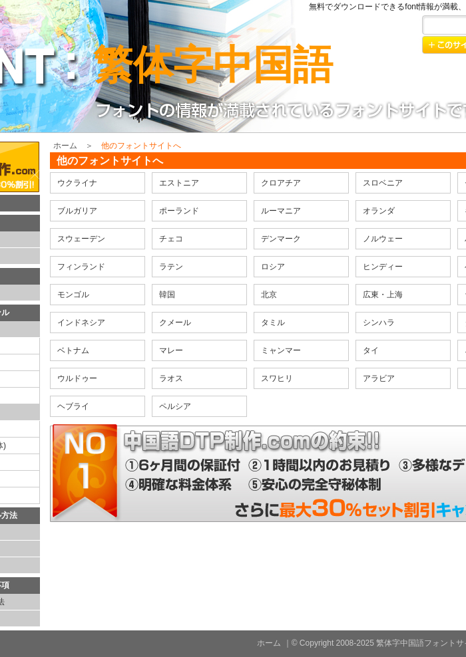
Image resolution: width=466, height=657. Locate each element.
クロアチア (281, 183)
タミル (273, 322)
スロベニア (383, 183)
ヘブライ (73, 406)
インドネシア (81, 322)
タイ (371, 350)
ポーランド (179, 210)
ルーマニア (281, 210)
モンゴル (73, 294)
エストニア (179, 183)
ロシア (273, 266)
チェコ (171, 238)
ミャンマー (281, 350)
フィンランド (81, 266)
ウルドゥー (77, 378)
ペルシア (175, 406)
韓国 (167, 294)
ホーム (65, 145)
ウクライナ (77, 183)
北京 (269, 294)
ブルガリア (77, 210)
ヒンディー (383, 266)
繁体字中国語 (213, 65)
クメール (175, 322)
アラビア (379, 378)
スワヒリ (277, 378)
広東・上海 (383, 294)
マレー (171, 350)
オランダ (379, 210)
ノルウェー (383, 238)
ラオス (171, 378)
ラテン (171, 266)
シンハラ (379, 322)
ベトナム (73, 350)
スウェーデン (81, 238)
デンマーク (281, 238)
